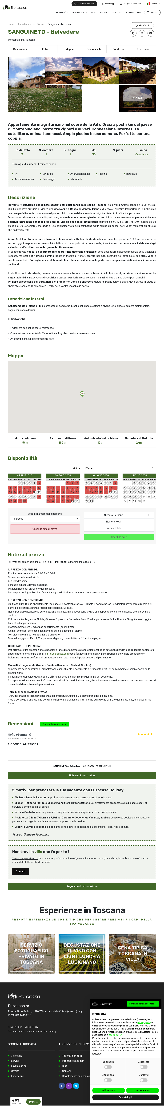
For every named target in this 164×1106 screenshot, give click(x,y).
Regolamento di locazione (82, 886)
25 (149, 496)
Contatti (20, 871)
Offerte (15, 1071)
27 (125, 501)
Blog (64, 1065)
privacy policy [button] (144, 1022)
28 (129, 501)
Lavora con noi (19, 1065)
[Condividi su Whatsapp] (142, 33)
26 (153, 496)
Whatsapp (108, 4)
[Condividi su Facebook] (133, 33)
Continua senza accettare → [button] (143, 1004)
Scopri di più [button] (125, 1097)
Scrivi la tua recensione (55, 724)
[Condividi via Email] (151, 33)
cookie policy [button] (115, 1035)
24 (144, 496)
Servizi (15, 1060)
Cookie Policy (31, 1027)
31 (144, 501)
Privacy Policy (15, 1027)
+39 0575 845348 (84, 4)
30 (139, 501)
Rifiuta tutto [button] (108, 1090)
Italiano (154, 4)
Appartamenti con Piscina (31, 24)
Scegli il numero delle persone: (45, 513)
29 (134, 501)
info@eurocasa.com (130, 4)
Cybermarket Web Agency (42, 1031)
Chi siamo (16, 1055)
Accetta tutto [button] (142, 1090)
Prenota (33, 1102)
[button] (82, 394)
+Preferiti (142, 25)
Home (11, 24)
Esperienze (17, 1076)
